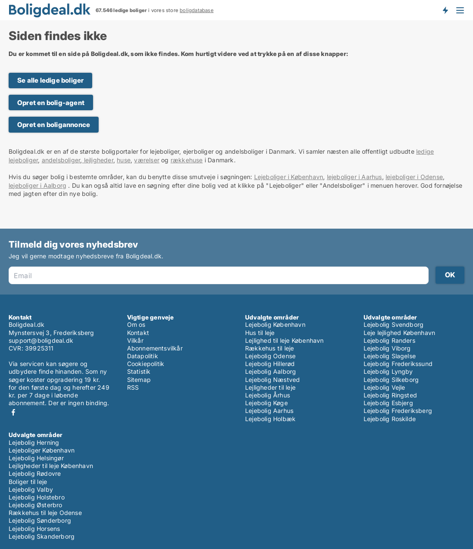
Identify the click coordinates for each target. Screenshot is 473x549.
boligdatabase (197, 10)
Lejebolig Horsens (34, 528)
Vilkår (135, 340)
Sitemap (139, 379)
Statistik (139, 371)
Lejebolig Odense (270, 356)
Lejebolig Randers (389, 340)
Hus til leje (259, 332)
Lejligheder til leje (270, 387)
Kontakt (138, 332)
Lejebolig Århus (267, 395)
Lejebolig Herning (34, 442)
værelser (146, 160)
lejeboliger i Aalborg (37, 185)
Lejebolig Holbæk (270, 418)
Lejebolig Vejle (384, 387)
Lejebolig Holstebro (37, 497)
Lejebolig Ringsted (390, 395)
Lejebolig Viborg (387, 348)
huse (124, 160)
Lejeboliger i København (289, 176)
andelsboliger (61, 160)
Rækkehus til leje (269, 348)
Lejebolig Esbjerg (388, 402)
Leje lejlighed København (400, 332)
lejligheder (97, 160)
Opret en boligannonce (53, 125)
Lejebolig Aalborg (270, 371)
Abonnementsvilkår (155, 348)
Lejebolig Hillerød (270, 363)
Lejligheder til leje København (51, 465)
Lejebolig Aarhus (269, 410)
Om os (136, 324)
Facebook (13, 412)
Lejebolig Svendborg (394, 324)
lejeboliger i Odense (414, 176)
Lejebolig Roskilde (390, 418)
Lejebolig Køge (266, 402)
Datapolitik (142, 356)
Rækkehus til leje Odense (45, 512)
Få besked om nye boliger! (445, 10)
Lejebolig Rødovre (35, 473)
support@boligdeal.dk (41, 340)
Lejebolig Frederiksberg (398, 410)
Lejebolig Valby (31, 489)
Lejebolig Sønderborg (40, 520)
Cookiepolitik (146, 363)
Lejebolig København (275, 324)
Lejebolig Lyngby (388, 371)
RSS (133, 387)
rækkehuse (187, 160)
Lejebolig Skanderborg (42, 536)
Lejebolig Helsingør (36, 458)
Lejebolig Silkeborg (391, 379)
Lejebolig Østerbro (35, 505)
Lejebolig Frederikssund (398, 363)
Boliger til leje (28, 481)
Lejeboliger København (42, 450)
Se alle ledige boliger (50, 80)
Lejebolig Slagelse (390, 356)
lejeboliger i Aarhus (354, 176)
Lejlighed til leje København (284, 340)
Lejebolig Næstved (272, 379)
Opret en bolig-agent (50, 103)
